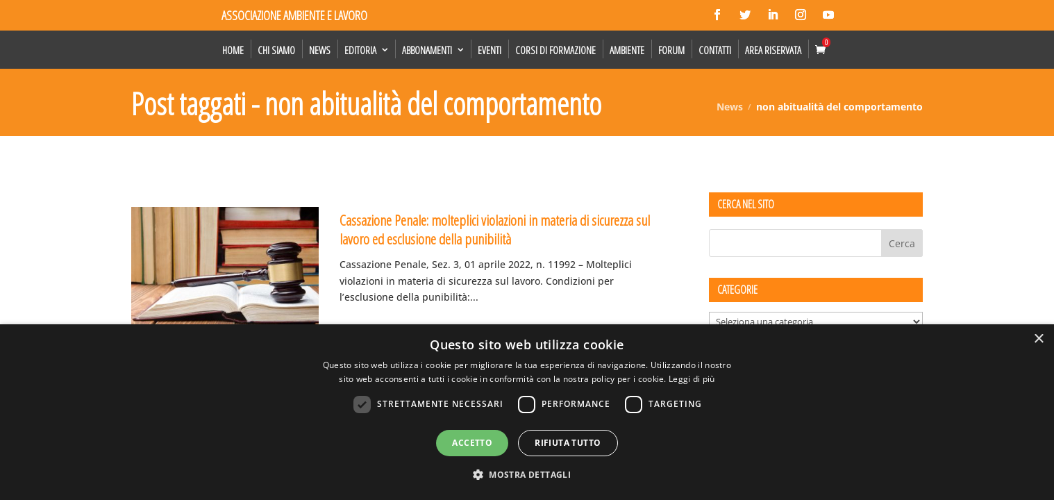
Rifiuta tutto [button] (568, 443)
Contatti (715, 50)
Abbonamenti (427, 50)
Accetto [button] (472, 443)
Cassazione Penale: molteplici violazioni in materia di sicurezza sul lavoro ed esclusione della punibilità (495, 229)
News (320, 50)
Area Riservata (773, 50)
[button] (527, 475)
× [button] (1038, 339)
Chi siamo (276, 50)
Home (233, 50)
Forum (671, 50)
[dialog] (527, 412)
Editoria (360, 50)
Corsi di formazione (555, 50)
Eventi (489, 50)
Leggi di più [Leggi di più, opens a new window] (692, 379)
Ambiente (627, 50)
